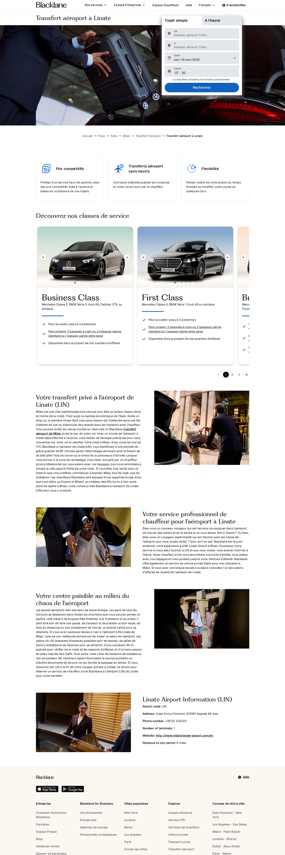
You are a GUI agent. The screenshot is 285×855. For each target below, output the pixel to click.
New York (131, 813)
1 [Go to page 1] (225, 374)
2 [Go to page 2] (232, 374)
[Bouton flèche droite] (246, 375)
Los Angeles (133, 835)
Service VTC (177, 820)
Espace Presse (46, 832)
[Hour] (177, 73)
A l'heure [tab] (212, 20)
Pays (101, 136)
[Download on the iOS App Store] (47, 789)
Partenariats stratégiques (98, 835)
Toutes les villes (136, 849)
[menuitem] (96, 5)
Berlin (128, 827)
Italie (113, 136)
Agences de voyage (94, 827)
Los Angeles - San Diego (229, 824)
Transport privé (179, 842)
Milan (126, 136)
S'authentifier (234, 5)
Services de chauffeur (184, 827)
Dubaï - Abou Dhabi (226, 846)
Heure (177, 68)
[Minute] (184, 73)
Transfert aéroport (181, 849)
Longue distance (180, 813)
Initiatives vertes (48, 846)
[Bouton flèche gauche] (219, 375)
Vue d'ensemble (91, 813)
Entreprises (88, 820)
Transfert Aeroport (148, 136)
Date (177, 55)
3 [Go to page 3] (239, 374)
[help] (243, 777)
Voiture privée (178, 835)
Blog (39, 839)
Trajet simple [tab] (176, 20)
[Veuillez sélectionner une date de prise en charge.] (202, 58)
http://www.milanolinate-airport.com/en (184, 736)
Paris (128, 842)
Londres (130, 820)
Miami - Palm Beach (226, 832)
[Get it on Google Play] (72, 789)
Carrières (42, 824)
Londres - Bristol (224, 839)
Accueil (87, 136)
